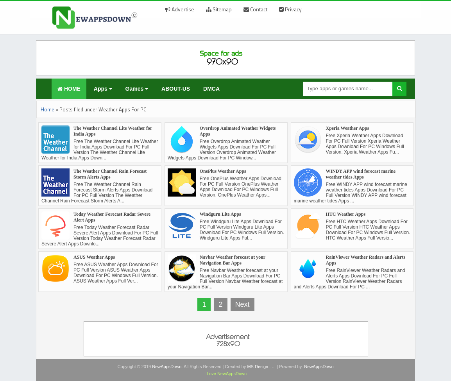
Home (47, 109)
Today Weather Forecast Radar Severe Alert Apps (111, 217)
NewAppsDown (166, 366)
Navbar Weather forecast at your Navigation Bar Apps (232, 260)
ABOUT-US (175, 89)
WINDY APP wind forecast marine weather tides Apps (361, 174)
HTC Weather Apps (346, 214)
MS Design (257, 366)
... (274, 366)
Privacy (290, 9)
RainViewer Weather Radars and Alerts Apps (366, 260)
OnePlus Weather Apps (223, 171)
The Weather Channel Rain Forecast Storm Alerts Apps (110, 174)
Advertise (179, 9)
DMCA (211, 89)
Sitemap (219, 9)
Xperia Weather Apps (347, 128)
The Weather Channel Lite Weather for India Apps (112, 131)
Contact (255, 9)
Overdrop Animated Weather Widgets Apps (238, 131)
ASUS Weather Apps (94, 257)
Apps (103, 89)
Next (242, 304)
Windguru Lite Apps (220, 214)
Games (137, 89)
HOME (69, 89)
